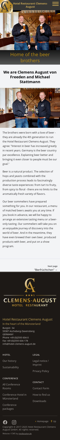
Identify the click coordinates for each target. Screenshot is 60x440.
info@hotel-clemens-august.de (19, 343)
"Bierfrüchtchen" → (45, 270)
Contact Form (41, 388)
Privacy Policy (41, 371)
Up (54, 421)
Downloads (39, 401)
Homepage (42, 421)
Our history (9, 361)
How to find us (41, 394)
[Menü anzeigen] (55, 4)
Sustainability (11, 367)
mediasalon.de (25, 433)
